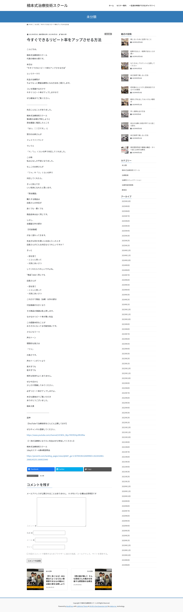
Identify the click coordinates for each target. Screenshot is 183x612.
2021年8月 (126, 447)
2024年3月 (126, 294)
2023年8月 (126, 329)
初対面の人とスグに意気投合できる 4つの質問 (142, 88)
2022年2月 (126, 417)
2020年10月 (126, 496)
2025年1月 (126, 245)
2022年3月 (126, 413)
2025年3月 (126, 235)
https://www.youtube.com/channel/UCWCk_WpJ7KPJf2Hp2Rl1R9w (56, 435)
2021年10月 (126, 437)
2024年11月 (126, 255)
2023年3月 (126, 353)
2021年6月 (126, 457)
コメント (32, 525)
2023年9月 (126, 324)
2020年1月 (126, 540)
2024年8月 (126, 270)
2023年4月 (126, 349)
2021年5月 (126, 462)
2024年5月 (126, 285)
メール (31, 540)
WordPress (69, 606)
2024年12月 (126, 250)
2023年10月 (126, 319)
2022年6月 (126, 398)
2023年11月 (126, 314)
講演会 (124, 190)
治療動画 (125, 175)
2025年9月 (126, 206)
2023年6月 (126, 339)
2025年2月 (126, 240)
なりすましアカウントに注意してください (142, 64)
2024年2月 (126, 299)
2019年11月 (126, 550)
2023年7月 (126, 334)
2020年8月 (126, 506)
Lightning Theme (82, 606)
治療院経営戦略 (127, 185)
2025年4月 (126, 231)
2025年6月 (126, 221)
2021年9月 (126, 442)
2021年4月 (126, 467)
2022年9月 (126, 383)
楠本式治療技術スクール (131, 170)
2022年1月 (126, 422)
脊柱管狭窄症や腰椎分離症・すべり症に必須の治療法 (142, 148)
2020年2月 (126, 535)
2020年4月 (126, 526)
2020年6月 (126, 516)
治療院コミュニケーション (131, 180)
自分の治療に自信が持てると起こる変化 (142, 124)
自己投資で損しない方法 (139, 75)
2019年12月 (126, 545)
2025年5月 (126, 226)
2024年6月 (126, 280)
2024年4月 (126, 290)
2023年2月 (126, 358)
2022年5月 (126, 403)
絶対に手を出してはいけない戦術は (142, 100)
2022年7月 (126, 393)
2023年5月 (126, 344)
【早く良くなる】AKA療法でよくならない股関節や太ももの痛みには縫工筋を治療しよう (55, 580)
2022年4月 (126, 407)
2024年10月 (126, 260)
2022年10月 (126, 378)
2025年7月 (126, 216)
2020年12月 (126, 486)
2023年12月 (126, 309)
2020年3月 (126, 530)
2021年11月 (126, 432)
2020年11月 (126, 491)
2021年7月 (126, 452)
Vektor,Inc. (113, 606)
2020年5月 (126, 521)
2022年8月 (126, 388)
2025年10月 (126, 201)
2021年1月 (126, 481)
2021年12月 (126, 427)
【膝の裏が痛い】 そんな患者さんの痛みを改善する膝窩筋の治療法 (83, 579)
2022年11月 (126, 373)
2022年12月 (126, 368)
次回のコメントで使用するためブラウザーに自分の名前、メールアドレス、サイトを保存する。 (69, 553)
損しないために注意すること (141, 39)
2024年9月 (126, 265)
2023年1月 (126, 363)
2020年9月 (126, 501)
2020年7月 (126, 511)
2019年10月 (126, 555)
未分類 (108, 34)
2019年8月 (126, 565)
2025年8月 (126, 211)
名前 (30, 532)
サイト (29, 547)
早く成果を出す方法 (137, 111)
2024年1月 (126, 304)
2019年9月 (126, 560)
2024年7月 (126, 275)
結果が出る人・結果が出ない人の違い (142, 52)
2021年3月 (126, 471)
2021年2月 (126, 476)
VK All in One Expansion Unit (98, 606)
